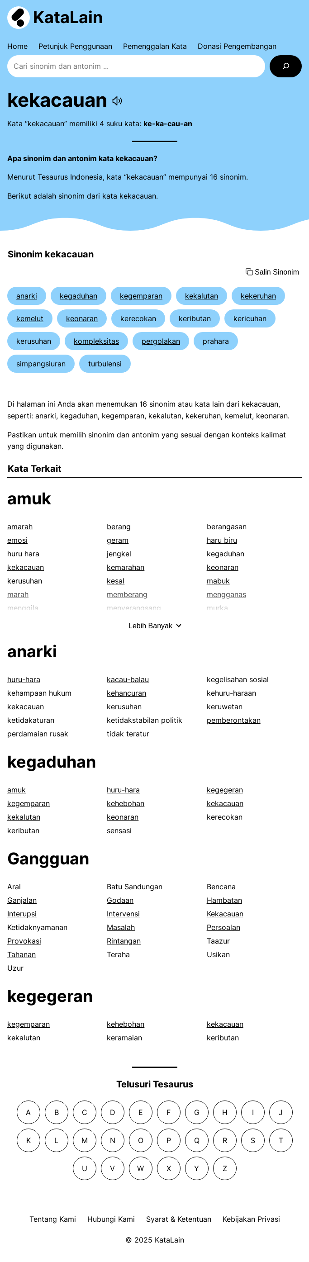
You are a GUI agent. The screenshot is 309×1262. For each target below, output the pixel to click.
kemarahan (125, 567)
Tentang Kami (52, 1219)
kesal (115, 580)
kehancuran (126, 692)
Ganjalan (22, 900)
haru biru (222, 540)
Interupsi (22, 913)
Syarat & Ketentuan (178, 1219)
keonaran (82, 318)
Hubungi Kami (111, 1219)
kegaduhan (78, 295)
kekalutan (201, 295)
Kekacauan (225, 913)
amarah (20, 526)
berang (119, 526)
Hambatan (224, 900)
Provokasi (24, 940)
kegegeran (225, 789)
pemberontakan (234, 720)
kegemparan (141, 295)
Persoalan (223, 927)
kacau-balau (128, 679)
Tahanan (21, 954)
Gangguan (48, 858)
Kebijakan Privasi (251, 1219)
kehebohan (125, 803)
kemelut (29, 318)
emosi (17, 540)
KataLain (68, 17)
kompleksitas (96, 341)
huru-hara (23, 679)
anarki (26, 295)
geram (117, 540)
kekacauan (25, 567)
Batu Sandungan (134, 886)
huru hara (23, 553)
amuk (29, 498)
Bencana (221, 886)
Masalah (121, 927)
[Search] (286, 66)
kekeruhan (258, 295)
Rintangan (124, 940)
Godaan (120, 900)
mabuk (218, 580)
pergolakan (161, 341)
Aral (14, 886)
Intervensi (123, 913)
